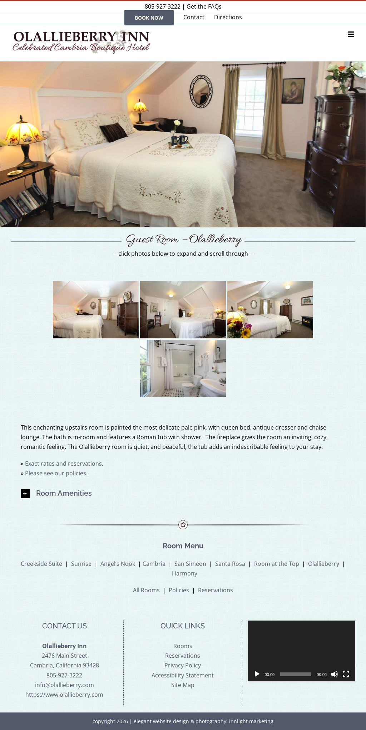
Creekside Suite (41, 564)
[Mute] (334, 674)
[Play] (257, 674)
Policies (179, 590)
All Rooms (146, 590)
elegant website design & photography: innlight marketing (203, 721)
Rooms (182, 646)
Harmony (184, 573)
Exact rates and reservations (63, 463)
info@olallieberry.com (64, 685)
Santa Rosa (230, 564)
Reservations (215, 590)
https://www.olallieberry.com (64, 695)
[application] (301, 651)
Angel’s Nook (117, 564)
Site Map (182, 685)
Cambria (154, 564)
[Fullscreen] (346, 674)
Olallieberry (323, 564)
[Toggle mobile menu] (351, 34)
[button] (183, 494)
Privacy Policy (182, 665)
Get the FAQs (204, 6)
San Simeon (190, 564)
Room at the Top (276, 564)
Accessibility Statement (183, 675)
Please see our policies (55, 473)
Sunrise (81, 564)
